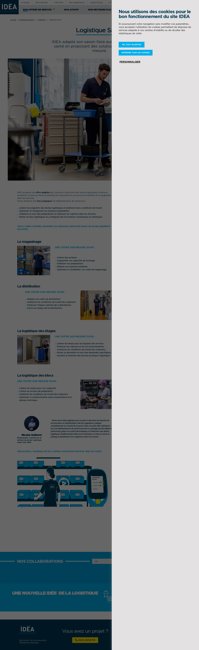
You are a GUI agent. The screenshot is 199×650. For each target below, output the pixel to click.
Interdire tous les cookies (136, 52)
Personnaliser (130, 61)
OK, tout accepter (131, 44)
